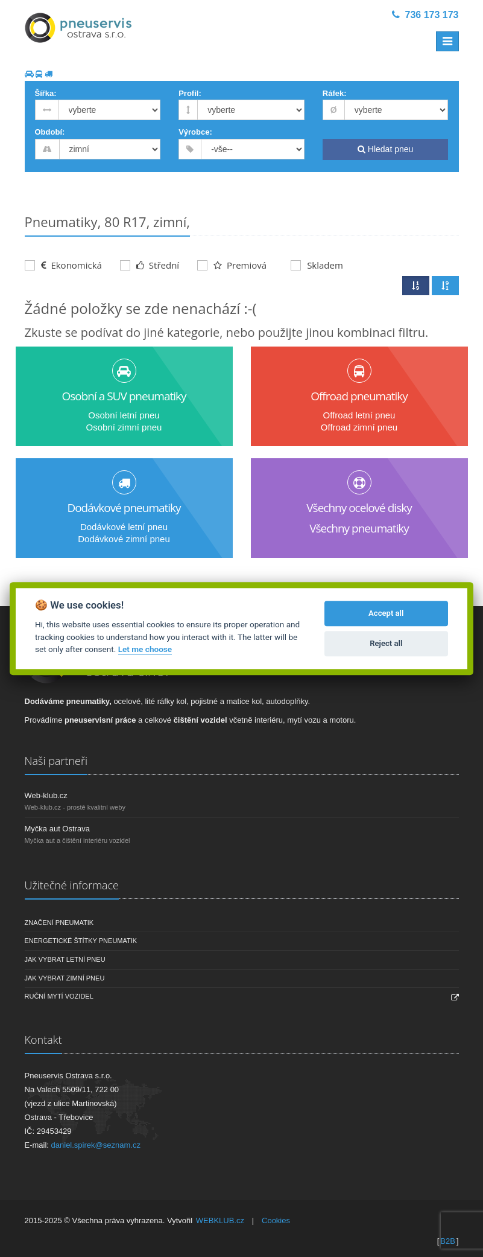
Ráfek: (335, 93)
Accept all (385, 613)
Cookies (276, 1220)
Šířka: (46, 93)
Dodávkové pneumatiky (123, 508)
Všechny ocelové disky (358, 508)
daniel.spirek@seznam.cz (95, 1145)
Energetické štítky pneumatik (81, 940)
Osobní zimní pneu (124, 427)
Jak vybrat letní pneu (65, 959)
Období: (50, 131)
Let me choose (145, 649)
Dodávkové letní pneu (124, 527)
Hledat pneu (385, 149)
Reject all (386, 643)
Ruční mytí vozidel (59, 996)
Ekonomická (63, 265)
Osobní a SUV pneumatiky (124, 396)
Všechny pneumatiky (359, 528)
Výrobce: (195, 131)
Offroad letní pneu (359, 415)
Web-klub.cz (46, 795)
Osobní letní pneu (123, 415)
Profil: (189, 93)
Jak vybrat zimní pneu (65, 978)
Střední (149, 265)
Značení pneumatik (59, 922)
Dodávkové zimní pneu (124, 539)
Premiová (232, 265)
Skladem (317, 265)
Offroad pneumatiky (359, 396)
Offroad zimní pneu (359, 427)
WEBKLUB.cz (220, 1220)
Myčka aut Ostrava (57, 828)
